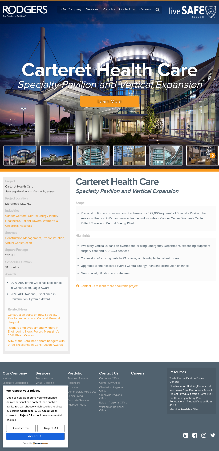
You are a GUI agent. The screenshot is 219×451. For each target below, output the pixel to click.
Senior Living (75, 396)
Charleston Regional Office (111, 389)
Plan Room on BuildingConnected (190, 386)
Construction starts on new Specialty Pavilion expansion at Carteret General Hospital (34, 318)
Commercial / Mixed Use (81, 392)
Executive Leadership (15, 383)
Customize (21, 428)
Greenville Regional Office (110, 396)
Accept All (35, 436)
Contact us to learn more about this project (107, 286)
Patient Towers (31, 221)
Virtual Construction (18, 243)
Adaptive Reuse (76, 405)
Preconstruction (53, 238)
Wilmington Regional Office (111, 408)
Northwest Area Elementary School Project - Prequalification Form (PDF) (191, 392)
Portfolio (109, 9)
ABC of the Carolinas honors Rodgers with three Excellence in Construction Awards (36, 343)
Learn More (110, 101)
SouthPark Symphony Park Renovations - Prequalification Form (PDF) (191, 401)
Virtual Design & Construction (45, 384)
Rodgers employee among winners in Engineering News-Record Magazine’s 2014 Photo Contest (33, 331)
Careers (145, 9)
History (7, 378)
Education (73, 387)
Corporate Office (109, 378)
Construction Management (23, 238)
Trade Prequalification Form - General (186, 380)
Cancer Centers (15, 216)
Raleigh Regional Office (113, 403)
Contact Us (127, 9)
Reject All (51, 428)
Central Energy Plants (42, 216)
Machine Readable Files (183, 409)
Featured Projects (77, 378)
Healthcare (12, 221)
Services (92, 9)
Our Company (71, 9)
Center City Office (109, 383)
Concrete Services (78, 400)
